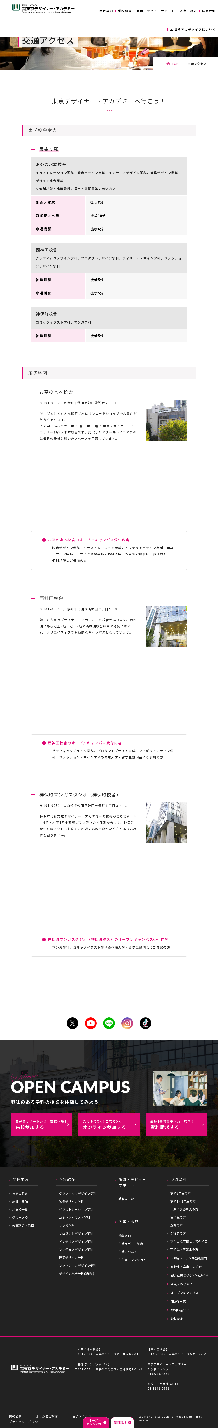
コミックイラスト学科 (74, 1217)
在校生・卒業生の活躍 (186, 1266)
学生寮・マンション (132, 1260)
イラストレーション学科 (76, 1209)
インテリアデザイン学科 (76, 1241)
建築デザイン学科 (71, 1257)
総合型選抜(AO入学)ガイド (189, 1275)
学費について (127, 1252)
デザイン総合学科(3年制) (76, 1273)
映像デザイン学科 (71, 1201)
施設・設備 (20, 1201)
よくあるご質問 (47, 1416)
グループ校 (20, 1217)
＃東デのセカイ (181, 1284)
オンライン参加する (111, 1124)
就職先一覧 (126, 1199)
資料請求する (178, 1124)
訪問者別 (209, 11)
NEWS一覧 (178, 1301)
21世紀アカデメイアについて (193, 29)
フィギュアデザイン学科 (76, 1249)
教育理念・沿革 (23, 1225)
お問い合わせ (180, 1310)
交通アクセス (82, 1416)
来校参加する (44, 1124)
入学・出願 (188, 11)
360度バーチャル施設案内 (189, 1258)
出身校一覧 (20, 1209)
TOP (175, 63)
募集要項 (124, 1236)
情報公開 (15, 1416)
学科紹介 (125, 11)
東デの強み (20, 1193)
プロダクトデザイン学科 (76, 1233)
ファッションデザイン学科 (77, 1265)
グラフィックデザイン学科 (77, 1193)
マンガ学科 (67, 1225)
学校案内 (106, 11)
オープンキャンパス (184, 1292)
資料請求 (177, 1319)
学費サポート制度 (130, 1244)
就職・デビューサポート (156, 11)
